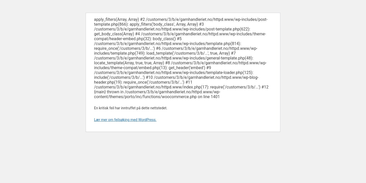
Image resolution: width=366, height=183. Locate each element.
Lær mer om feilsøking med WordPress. (125, 120)
